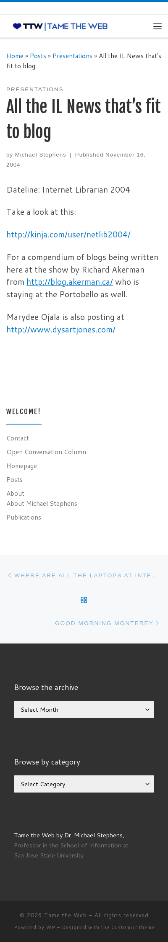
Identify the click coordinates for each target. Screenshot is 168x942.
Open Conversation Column (46, 451)
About (15, 493)
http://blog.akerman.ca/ (69, 281)
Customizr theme (133, 927)
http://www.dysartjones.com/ (61, 329)
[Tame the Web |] (60, 26)
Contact (17, 438)
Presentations (72, 55)
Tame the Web (65, 915)
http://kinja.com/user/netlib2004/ (68, 234)
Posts (38, 55)
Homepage (21, 465)
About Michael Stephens (41, 503)
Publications (23, 517)
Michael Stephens (40, 155)
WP (50, 927)
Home (15, 55)
